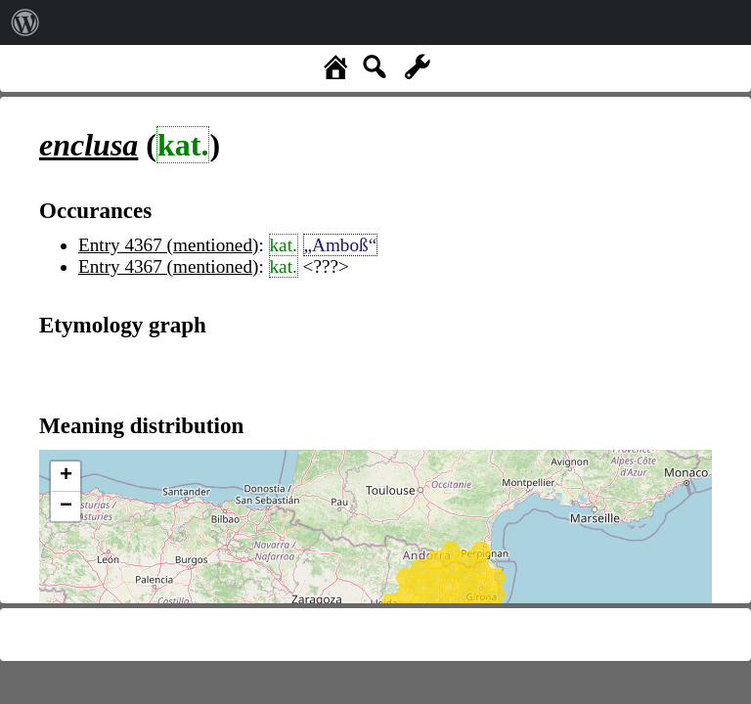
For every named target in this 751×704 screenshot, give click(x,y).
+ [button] (66, 476)
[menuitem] (25, 22)
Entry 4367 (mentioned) (168, 245)
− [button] (66, 506)
